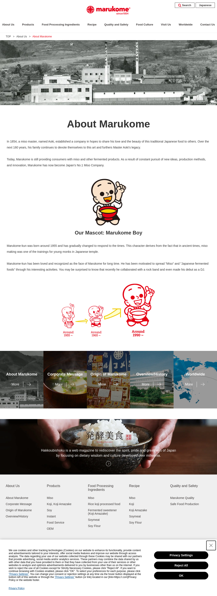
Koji (131, 504)
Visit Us (166, 24)
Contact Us (207, 24)
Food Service (55, 522)
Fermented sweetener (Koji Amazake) (102, 511)
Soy (49, 510)
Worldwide (185, 24)
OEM (50, 528)
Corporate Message (19, 504)
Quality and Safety (116, 24)
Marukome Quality (182, 498)
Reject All (181, 565)
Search (184, 5)
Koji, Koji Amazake (59, 504)
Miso (50, 498)
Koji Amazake (138, 510)
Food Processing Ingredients (61, 24)
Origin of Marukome (19, 510)
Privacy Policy (17, 588)
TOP (8, 36)
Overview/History (17, 516)
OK (181, 575)
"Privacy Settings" (19, 574)
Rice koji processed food (104, 504)
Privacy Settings (181, 555)
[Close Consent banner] (211, 545)
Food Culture (144, 24)
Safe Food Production (184, 504)
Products (28, 24)
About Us (8, 24)
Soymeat (94, 519)
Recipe (92, 24)
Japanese (205, 5)
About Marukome (17, 498)
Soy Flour (94, 526)
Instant (51, 516)
